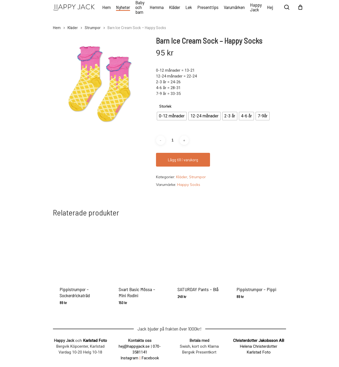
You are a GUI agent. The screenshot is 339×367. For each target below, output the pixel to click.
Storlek (165, 106)
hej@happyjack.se (134, 346)
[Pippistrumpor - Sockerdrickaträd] (81, 251)
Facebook (150, 358)
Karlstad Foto (95, 340)
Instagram (129, 358)
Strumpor (93, 28)
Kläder (73, 28)
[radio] (171, 116)
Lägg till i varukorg (183, 159)
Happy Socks (188, 184)
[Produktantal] (172, 140)
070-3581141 (146, 349)
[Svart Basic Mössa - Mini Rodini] (140, 251)
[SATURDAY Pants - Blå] (199, 251)
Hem (57, 28)
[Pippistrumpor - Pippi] (258, 251)
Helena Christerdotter (258, 346)
